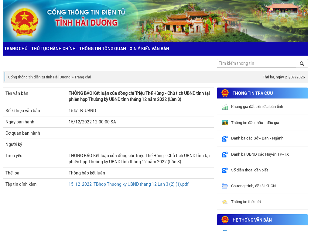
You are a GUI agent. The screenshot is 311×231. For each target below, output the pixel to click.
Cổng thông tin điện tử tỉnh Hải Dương (39, 77)
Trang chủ (82, 77)
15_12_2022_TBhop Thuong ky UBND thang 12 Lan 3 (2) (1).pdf (129, 184)
